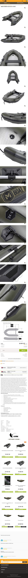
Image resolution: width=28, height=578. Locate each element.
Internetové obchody (10, 576)
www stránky (15, 576)
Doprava (7, 3)
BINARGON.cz (19, 576)
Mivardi (26, 353)
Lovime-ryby (4, 1)
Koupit (24, 350)
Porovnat (3, 363)
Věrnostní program (21, 3)
